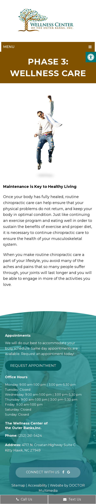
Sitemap (18, 485)
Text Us (72, 499)
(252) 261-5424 (30, 436)
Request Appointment (33, 365)
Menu (9, 47)
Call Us (24, 499)
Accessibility (37, 485)
